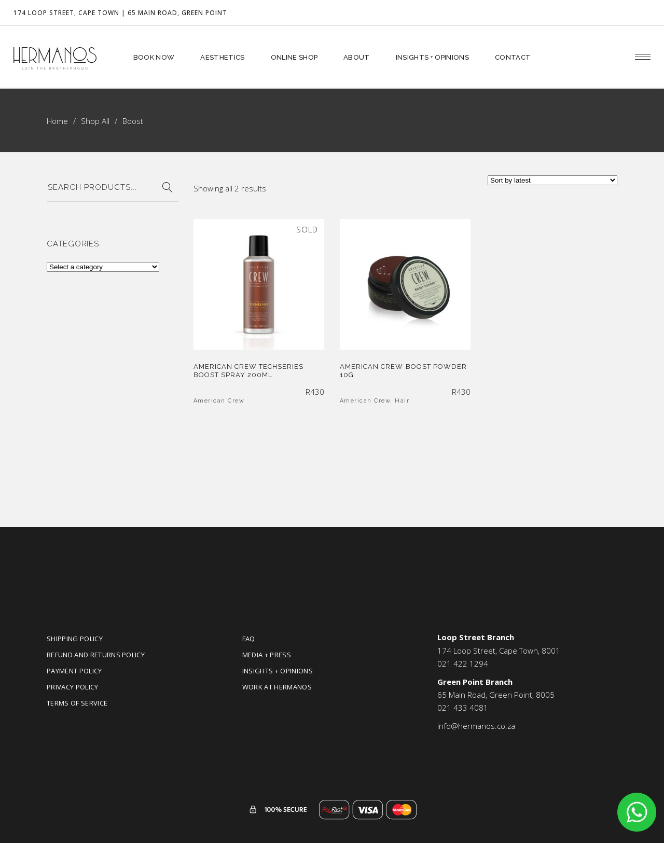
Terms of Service (77, 703)
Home (57, 121)
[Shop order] (552, 180)
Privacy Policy (73, 687)
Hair (402, 400)
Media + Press (266, 654)
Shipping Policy (75, 638)
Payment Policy (74, 670)
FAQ (248, 638)
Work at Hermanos (277, 687)
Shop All (95, 121)
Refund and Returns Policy (96, 654)
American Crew (219, 400)
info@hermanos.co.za (476, 726)
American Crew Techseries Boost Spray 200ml (248, 371)
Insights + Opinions (277, 670)
